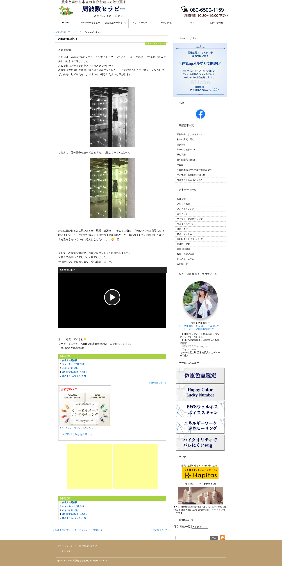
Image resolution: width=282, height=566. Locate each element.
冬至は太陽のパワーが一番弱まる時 (194, 169)
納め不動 (181, 154)
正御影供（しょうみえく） (190, 134)
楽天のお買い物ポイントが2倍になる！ (200, 471)
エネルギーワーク (141, 22)
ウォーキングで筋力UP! (73, 364)
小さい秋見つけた (70, 368)
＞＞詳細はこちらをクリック (76, 434)
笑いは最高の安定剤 (186, 159)
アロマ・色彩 (183, 203)
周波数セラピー (80, 560)
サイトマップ (63, 551)
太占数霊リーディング (116, 22)
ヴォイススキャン (185, 224)
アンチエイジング (185, 209)
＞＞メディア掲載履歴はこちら (200, 329)
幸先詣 (180, 164)
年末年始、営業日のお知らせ (191, 174)
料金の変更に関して (186, 139)
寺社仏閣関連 (183, 249)
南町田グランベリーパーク (190, 239)
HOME (65, 22)
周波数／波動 (183, 244)
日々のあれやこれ (185, 259)
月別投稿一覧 (182, 526)
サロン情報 (166, 22)
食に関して (182, 264)
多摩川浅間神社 (69, 360)
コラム (191, 22)
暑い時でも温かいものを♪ (74, 372)
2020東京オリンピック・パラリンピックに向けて (79, 530)
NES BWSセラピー (90, 22)
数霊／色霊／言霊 (185, 254)
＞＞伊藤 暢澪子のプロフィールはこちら (200, 326)
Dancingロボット (68, 38)
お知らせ (181, 198)
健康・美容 (182, 229)
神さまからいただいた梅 (74, 376)
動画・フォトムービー (155, 43)
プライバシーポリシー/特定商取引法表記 (77, 546)
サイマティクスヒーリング (190, 219)
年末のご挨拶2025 (186, 149)
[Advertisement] (89, 466)
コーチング (182, 214)
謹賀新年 (181, 144)
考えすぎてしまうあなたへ (190, 180)
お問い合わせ (216, 22)
